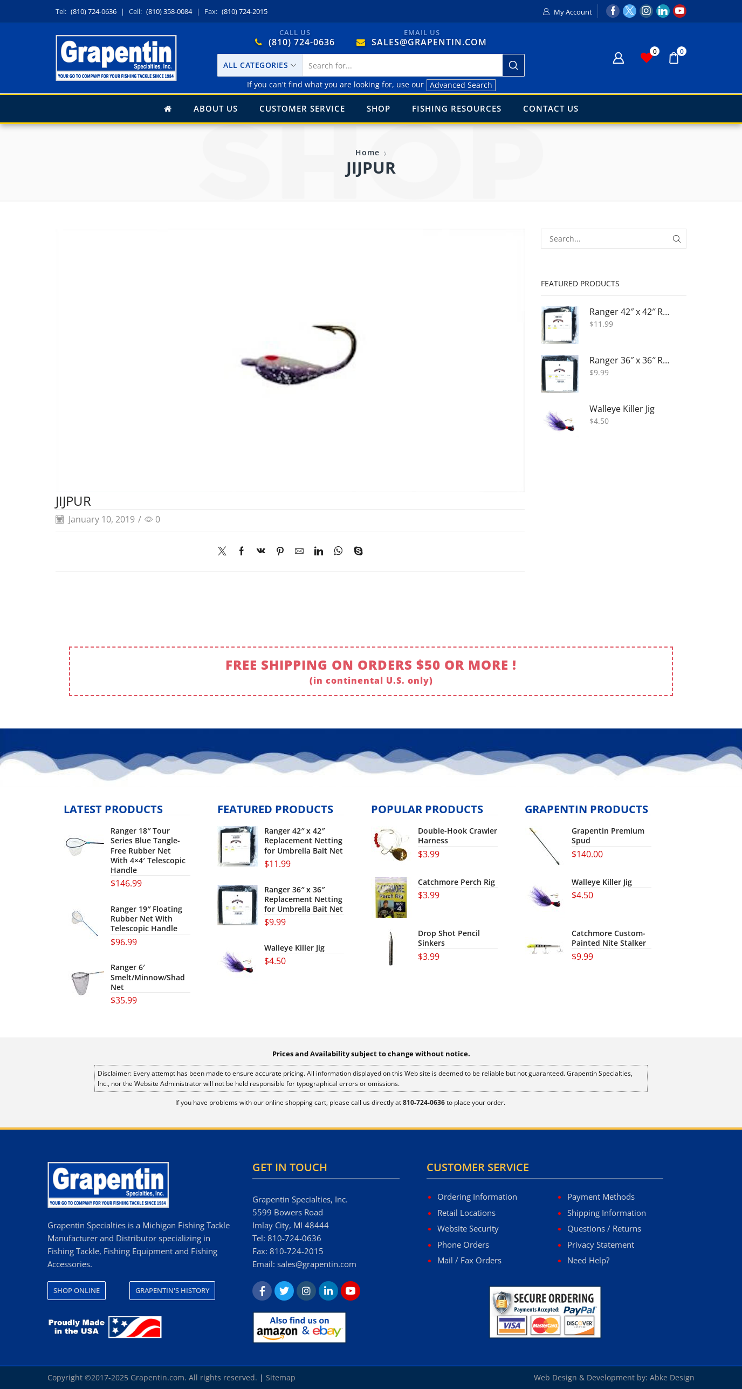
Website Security (468, 1228)
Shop (378, 108)
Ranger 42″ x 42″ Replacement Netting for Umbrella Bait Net (631, 312)
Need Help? (588, 1260)
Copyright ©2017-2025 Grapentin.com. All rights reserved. (152, 1377)
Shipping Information (606, 1212)
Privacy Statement (600, 1244)
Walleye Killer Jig (622, 409)
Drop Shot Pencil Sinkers (449, 938)
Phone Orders (463, 1244)
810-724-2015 (297, 1251)
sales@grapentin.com (316, 1264)
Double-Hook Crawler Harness (457, 835)
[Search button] (513, 65)
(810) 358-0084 (169, 11)
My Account (573, 12)
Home (367, 152)
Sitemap (281, 1377)
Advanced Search (461, 85)
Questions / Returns (604, 1228)
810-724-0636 (294, 1238)
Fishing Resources (456, 108)
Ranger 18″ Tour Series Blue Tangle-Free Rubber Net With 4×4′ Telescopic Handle (148, 850)
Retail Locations (466, 1212)
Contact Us (551, 108)
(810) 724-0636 (93, 11)
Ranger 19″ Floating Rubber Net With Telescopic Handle (146, 918)
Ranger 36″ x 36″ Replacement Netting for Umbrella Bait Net (631, 360)
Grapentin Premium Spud (608, 835)
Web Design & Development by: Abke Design (614, 1377)
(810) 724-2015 (244, 11)
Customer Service (302, 108)
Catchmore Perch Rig (456, 882)
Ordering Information (477, 1196)
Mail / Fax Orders (469, 1260)
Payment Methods (601, 1196)
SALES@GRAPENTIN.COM (429, 42)
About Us (216, 108)
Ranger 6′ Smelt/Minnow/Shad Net (148, 977)
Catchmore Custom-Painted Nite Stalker (609, 938)
